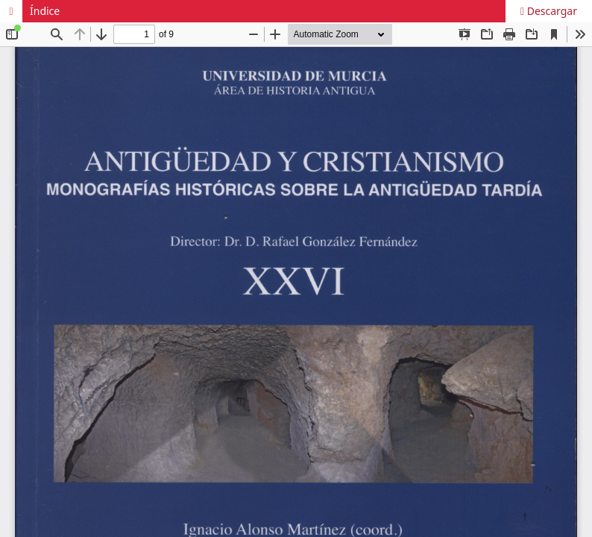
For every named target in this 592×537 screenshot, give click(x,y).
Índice (45, 11)
